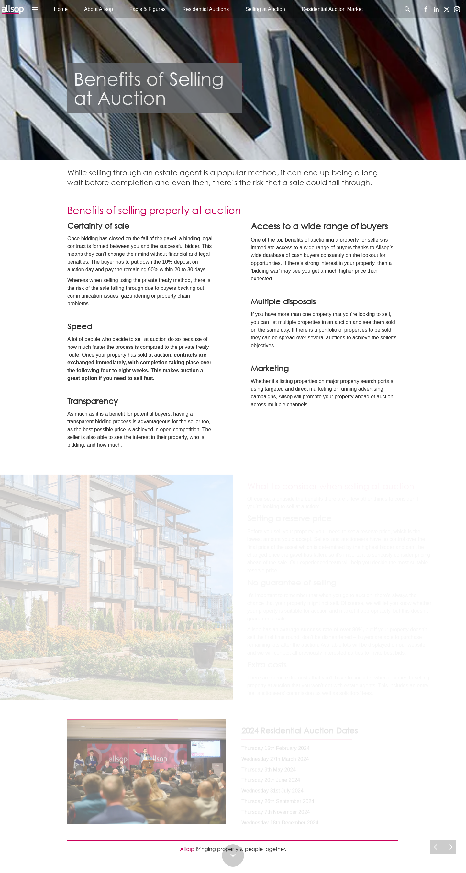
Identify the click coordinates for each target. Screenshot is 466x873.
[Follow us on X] (446, 9)
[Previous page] (436, 847)
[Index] (35, 9)
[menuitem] (61, 9)
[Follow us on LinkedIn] (436, 9)
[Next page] (449, 847)
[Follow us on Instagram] (456, 9)
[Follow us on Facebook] (425, 9)
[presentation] (233, 80)
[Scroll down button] (233, 855)
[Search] (407, 9)
